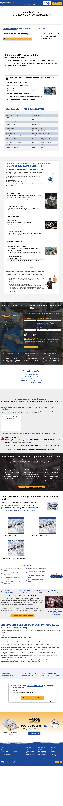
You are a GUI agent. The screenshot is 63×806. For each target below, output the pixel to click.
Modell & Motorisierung (43, 328)
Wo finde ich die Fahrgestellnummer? (44, 325)
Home (21, 1)
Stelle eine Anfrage (5, 413)
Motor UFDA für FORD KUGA (31, 377)
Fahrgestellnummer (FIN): (44, 319)
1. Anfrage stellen (10, 470)
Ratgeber (33, 4)
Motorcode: (27, 319)
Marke (26, 328)
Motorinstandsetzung (38, 335)
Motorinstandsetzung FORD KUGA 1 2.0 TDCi (31, 383)
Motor (6, 7)
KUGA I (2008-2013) (18, 7)
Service (29, 2)
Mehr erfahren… (29, 443)
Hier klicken (8, 446)
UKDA (22, 113)
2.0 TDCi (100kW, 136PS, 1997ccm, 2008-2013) (31, 7)
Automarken (35, 2)
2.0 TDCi (16, 147)
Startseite (2, 7)
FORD (9, 7)
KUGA (12, 7)
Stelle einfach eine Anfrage (7, 661)
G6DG (15, 113)
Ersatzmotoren (28, 335)
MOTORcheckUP (26, 4)
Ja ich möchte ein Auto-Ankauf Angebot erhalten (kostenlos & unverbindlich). (41, 340)
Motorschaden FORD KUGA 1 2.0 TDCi (31, 379)
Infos (24, 2)
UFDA (19, 113)
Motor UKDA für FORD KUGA (31, 374)
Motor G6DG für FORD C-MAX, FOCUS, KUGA (31, 381)
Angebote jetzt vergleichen (31, 347)
